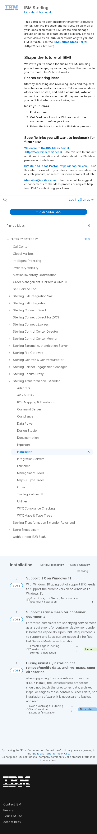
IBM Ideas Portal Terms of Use (50, 753)
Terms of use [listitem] (12, 816)
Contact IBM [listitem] (12, 804)
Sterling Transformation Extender (44, 649)
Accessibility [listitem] (12, 822)
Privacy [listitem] (8, 810)
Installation (50, 601)
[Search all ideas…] (29, 199)
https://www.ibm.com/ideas (43, 152)
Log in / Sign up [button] (81, 199)
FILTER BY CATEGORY (22, 239)
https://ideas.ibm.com (74, 166)
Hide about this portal (37, 12)
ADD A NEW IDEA (48, 211)
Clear (86, 239)
